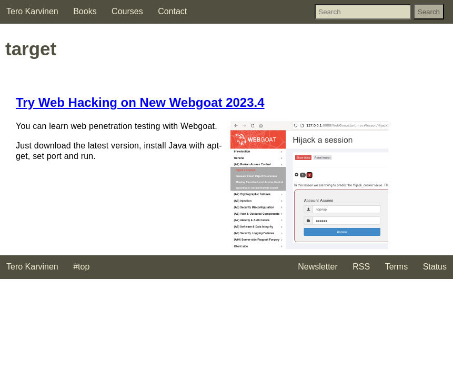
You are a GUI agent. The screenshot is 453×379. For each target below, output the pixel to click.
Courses (127, 11)
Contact (172, 11)
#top (81, 266)
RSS (361, 266)
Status (435, 266)
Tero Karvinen (32, 11)
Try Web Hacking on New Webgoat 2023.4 (140, 102)
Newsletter (318, 266)
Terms (396, 266)
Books (84, 11)
